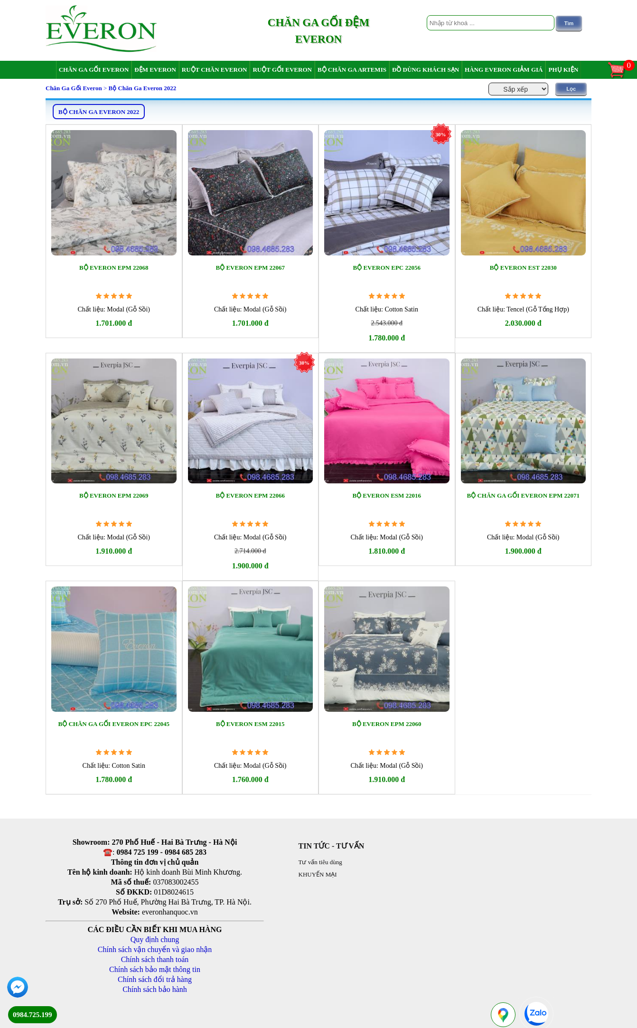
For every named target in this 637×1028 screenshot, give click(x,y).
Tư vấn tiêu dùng (320, 862)
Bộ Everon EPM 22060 (386, 723)
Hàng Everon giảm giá (504, 69)
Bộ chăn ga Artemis (352, 69)
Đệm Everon (155, 69)
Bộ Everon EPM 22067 (250, 267)
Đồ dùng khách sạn (425, 69)
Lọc (571, 89)
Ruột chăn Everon (214, 69)
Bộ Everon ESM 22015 (250, 723)
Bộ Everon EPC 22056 (387, 267)
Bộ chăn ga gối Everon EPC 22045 (113, 723)
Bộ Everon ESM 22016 (386, 495)
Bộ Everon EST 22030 (523, 267)
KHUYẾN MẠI (318, 874)
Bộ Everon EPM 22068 (113, 267)
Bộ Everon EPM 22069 (113, 495)
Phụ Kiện (563, 69)
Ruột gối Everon (282, 69)
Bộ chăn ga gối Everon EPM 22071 (523, 495)
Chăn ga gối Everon (94, 69)
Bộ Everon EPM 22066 (250, 495)
